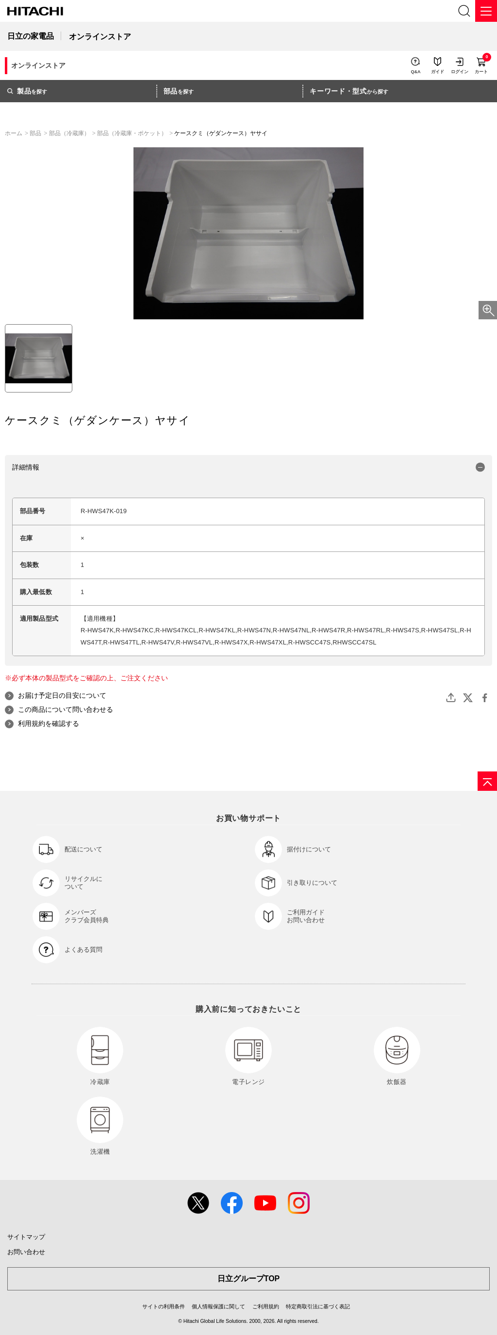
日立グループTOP (248, 1278)
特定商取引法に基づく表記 (318, 1306)
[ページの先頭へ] (487, 781)
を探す (27, 91)
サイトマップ (26, 1237)
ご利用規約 (265, 1306)
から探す (349, 91)
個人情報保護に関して (218, 1306)
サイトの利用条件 (163, 1306)
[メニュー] (486, 11)
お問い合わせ (26, 1252)
